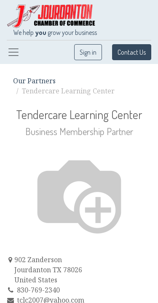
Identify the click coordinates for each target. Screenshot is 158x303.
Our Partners (34, 80)
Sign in (88, 52)
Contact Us (132, 52)
